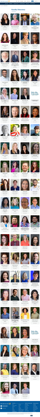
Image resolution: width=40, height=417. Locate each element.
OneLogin (20, 405)
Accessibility (34, 404)
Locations (20, 407)
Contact (25, 1)
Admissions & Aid (16, 3)
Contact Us (13, 409)
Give (18, 1)
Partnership (21, 1)
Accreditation (34, 405)
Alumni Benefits (26, 404)
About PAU (6, 3)
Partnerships (20, 408)
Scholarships (26, 409)
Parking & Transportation (21, 409)
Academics (10, 3)
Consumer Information (35, 408)
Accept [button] (31, 415)
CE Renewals (26, 406)
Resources (27, 3)
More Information (5, 29)
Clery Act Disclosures (35, 407)
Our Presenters (26, 408)
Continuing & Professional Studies (14, 411)
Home (1, 5)
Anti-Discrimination (35, 406)
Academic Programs (14, 405)
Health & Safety (34, 409)
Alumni (13, 407)
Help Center (28, 1)
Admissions (13, 406)
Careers (13, 408)
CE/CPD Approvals (27, 405)
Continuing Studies (22, 3)
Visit (16, 1)
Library (19, 406)
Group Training (26, 407)
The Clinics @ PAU (32, 3)
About (2, 5)
